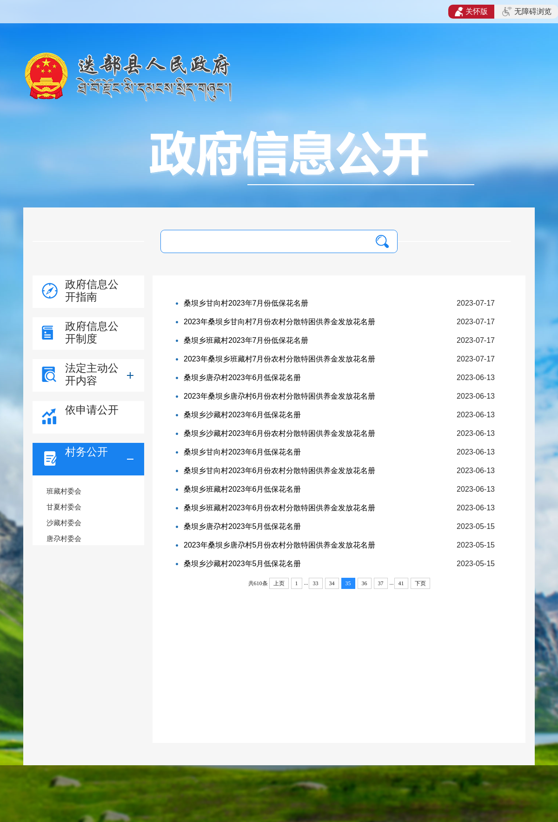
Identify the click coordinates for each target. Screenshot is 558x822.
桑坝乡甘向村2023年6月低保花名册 (242, 452)
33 (316, 583)
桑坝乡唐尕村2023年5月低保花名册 (242, 526)
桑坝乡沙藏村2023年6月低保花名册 (242, 415)
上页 (279, 583)
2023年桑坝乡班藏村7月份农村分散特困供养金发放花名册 (280, 359)
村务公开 (86, 452)
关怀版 (471, 11)
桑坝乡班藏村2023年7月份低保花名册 (246, 340)
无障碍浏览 (526, 11)
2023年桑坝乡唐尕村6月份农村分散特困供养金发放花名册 (280, 396)
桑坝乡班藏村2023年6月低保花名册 (242, 489)
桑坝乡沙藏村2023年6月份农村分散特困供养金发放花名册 (280, 433)
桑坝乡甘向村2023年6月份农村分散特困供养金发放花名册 (280, 470)
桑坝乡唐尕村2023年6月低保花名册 (242, 377)
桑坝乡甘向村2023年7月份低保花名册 (246, 303)
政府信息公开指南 (92, 290)
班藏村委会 (63, 491)
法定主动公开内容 (92, 374)
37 (381, 583)
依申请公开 (92, 410)
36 (364, 583)
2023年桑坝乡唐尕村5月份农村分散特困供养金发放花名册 (280, 545)
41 (401, 583)
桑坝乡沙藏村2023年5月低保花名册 (242, 564)
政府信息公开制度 (92, 332)
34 (332, 583)
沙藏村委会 (63, 523)
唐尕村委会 (63, 538)
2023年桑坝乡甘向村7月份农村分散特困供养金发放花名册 (280, 322)
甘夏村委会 (63, 507)
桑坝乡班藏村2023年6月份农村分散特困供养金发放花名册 (280, 508)
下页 (420, 583)
